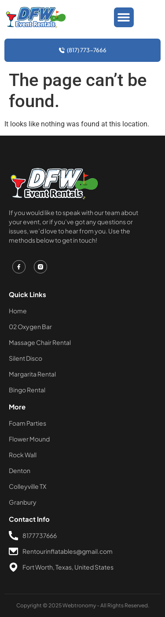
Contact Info (29, 519)
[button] (124, 17)
